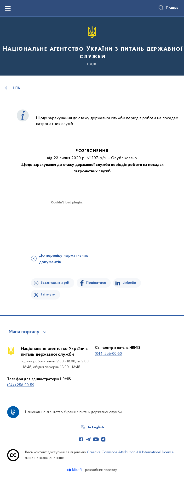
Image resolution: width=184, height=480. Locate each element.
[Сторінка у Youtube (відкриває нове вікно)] (96, 439)
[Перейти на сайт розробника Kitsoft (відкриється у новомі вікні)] (75, 470)
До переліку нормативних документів (63, 259)
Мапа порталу (24, 332)
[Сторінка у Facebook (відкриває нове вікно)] (81, 439)
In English (96, 427)
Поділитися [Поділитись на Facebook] (96, 283)
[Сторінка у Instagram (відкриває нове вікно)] (103, 439)
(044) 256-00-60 (108, 354)
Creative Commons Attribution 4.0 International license (130, 452)
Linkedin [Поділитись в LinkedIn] (129, 283)
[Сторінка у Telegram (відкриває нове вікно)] (88, 439)
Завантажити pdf (54, 283)
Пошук (172, 8)
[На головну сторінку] (92, 45)
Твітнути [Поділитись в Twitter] (47, 294)
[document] (67, 219)
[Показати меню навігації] (7, 8)
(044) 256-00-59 (20, 385)
